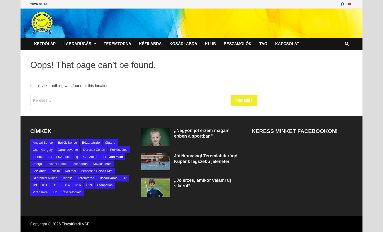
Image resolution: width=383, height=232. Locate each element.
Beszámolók (238, 44)
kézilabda (39, 171)
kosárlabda (80, 164)
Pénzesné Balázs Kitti (96, 171)
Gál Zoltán (90, 157)
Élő (55, 192)
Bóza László (91, 142)
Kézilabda (150, 44)
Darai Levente (68, 149)
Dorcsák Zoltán (94, 149)
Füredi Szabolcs (59, 157)
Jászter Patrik (57, 164)
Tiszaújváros (108, 178)
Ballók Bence (67, 142)
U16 (78, 185)
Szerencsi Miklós (45, 178)
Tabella (67, 178)
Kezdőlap (45, 44)
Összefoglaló (72, 192)
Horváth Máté (113, 157)
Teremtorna (117, 44)
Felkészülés (118, 149)
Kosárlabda (183, 44)
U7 (125, 178)
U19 (89, 185)
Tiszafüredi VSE (76, 224)
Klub (210, 44)
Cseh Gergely (43, 149)
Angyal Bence (43, 142)
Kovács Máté (102, 164)
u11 (44, 185)
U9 (35, 185)
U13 (55, 185)
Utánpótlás (105, 185)
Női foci (70, 171)
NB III (56, 171)
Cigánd (110, 142)
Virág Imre (40, 192)
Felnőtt (38, 157)
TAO (263, 44)
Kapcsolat (287, 44)
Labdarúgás (77, 44)
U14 (67, 185)
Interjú (37, 164)
